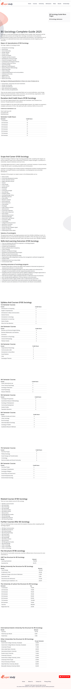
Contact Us (38, 681)
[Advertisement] (24, 21)
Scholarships (66, 3)
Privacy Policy (47, 681)
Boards (59, 3)
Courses (35, 3)
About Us (30, 681)
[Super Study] (7, 3)
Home (29, 3)
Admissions (48, 3)
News (54, 3)
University (41, 3)
